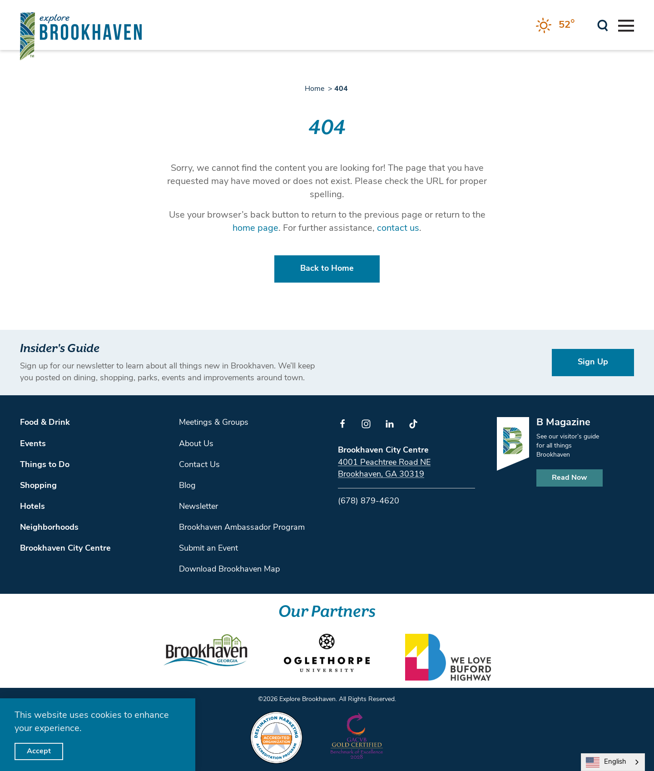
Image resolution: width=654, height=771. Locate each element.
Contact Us (199, 465)
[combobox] (613, 762)
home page (255, 228)
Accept (39, 751)
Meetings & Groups (213, 422)
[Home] (81, 36)
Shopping (38, 486)
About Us (196, 444)
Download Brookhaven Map (229, 569)
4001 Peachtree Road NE (384, 462)
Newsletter (198, 506)
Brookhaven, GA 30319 (381, 474)
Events (33, 444)
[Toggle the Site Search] (603, 24)
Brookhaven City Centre (65, 548)
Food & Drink (45, 422)
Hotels (32, 506)
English (606, 762)
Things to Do (44, 465)
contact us (398, 228)
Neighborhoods (49, 527)
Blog (187, 486)
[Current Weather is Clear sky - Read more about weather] (555, 25)
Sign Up (593, 362)
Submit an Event (208, 548)
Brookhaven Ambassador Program (242, 527)
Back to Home (327, 268)
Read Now (569, 478)
